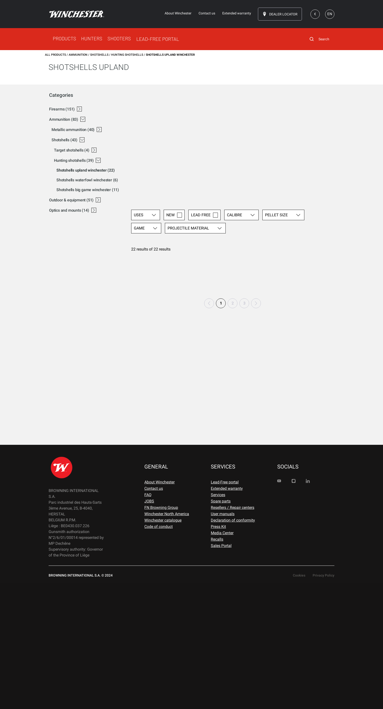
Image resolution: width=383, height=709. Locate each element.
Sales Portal (221, 671)
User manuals (222, 640)
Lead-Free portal (225, 608)
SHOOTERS (119, 38)
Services (218, 621)
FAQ (147, 621)
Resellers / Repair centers (232, 633)
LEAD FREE (204, 100)
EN (329, 14)
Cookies (299, 701)
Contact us (153, 614)
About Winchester (159, 608)
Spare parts (221, 627)
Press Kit (218, 652)
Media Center (222, 659)
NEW (174, 100)
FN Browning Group (161, 633)
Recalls (217, 665)
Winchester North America (166, 640)
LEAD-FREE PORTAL (157, 39)
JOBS (149, 627)
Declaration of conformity (233, 646)
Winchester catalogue (162, 646)
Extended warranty (227, 614)
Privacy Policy (323, 701)
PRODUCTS (64, 38)
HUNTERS (91, 38)
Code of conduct (158, 652)
